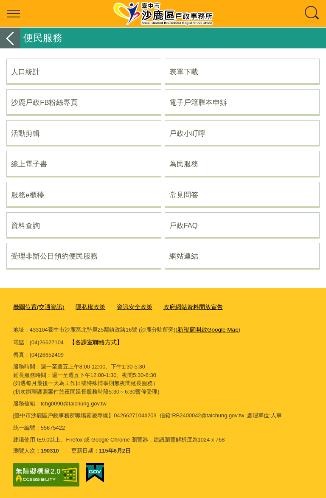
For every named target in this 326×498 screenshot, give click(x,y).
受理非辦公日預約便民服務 (54, 256)
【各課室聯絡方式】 (94, 341)
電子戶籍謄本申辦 (198, 102)
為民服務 (183, 164)
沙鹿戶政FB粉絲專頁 (44, 102)
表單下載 (183, 72)
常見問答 (183, 195)
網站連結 (183, 256)
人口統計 (25, 72)
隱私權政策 (86, 307)
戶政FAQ (183, 225)
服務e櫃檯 (27, 195)
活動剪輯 (25, 133)
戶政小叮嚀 (187, 133)
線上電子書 (29, 164)
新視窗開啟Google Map (206, 329)
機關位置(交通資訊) (37, 307)
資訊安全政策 (127, 307)
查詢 (312, 13)
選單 (13, 13)
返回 (10, 38)
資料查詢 (25, 225)
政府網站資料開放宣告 (183, 307)
